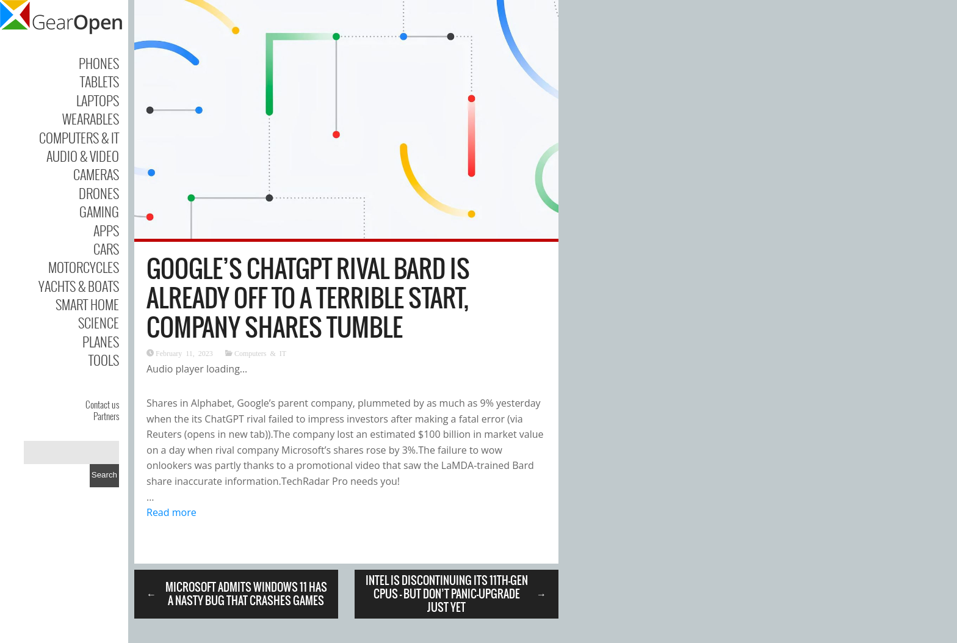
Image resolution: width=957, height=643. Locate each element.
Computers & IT (79, 137)
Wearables (90, 118)
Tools (103, 359)
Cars (106, 248)
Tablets (99, 81)
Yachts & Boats (78, 286)
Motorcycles (83, 267)
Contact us (102, 404)
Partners (106, 416)
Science (98, 322)
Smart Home (87, 304)
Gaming (99, 211)
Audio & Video (82, 155)
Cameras (96, 174)
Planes (100, 341)
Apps (106, 230)
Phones (99, 63)
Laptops (97, 100)
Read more (171, 512)
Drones (99, 193)
